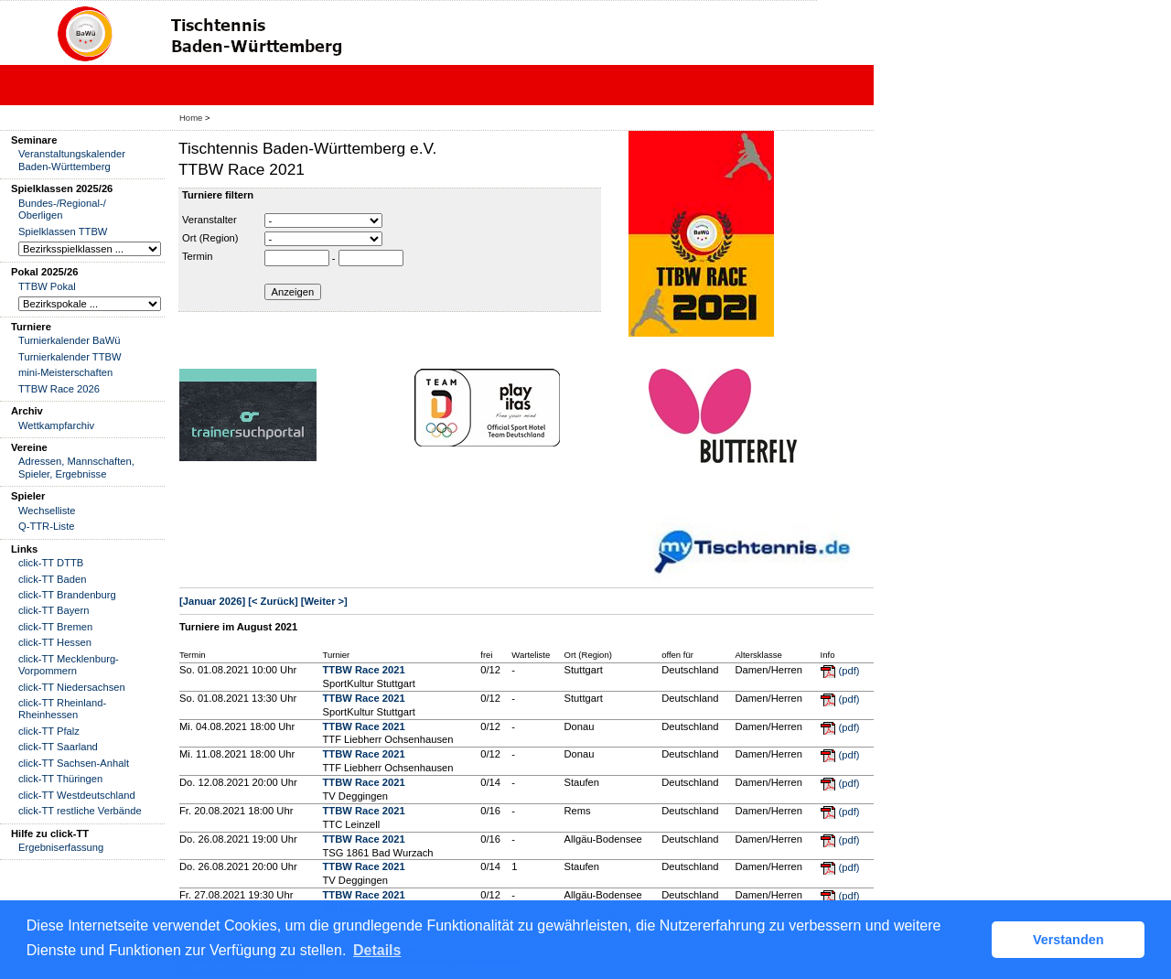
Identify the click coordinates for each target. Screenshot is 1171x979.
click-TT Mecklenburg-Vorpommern (68, 664)
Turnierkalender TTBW (70, 356)
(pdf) (849, 670)
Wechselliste (47, 510)
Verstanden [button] (1068, 939)
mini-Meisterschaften (65, 372)
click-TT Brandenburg (67, 594)
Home (190, 118)
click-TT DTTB (50, 562)
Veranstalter (209, 219)
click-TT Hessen (54, 642)
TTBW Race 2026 (59, 388)
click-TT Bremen (55, 626)
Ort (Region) (210, 237)
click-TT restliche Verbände (80, 810)
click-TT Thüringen (60, 778)
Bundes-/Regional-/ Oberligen (62, 209)
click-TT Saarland (58, 746)
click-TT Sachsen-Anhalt (73, 763)
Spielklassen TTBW (62, 231)
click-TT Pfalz (49, 731)
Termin (197, 256)
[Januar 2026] (212, 601)
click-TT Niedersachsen (71, 687)
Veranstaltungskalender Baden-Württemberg (71, 159)
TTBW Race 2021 (363, 669)
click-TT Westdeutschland (76, 795)
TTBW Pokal (47, 286)
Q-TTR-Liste (46, 526)
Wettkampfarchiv (56, 425)
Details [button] (377, 950)
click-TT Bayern (54, 610)
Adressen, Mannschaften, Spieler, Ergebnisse (76, 467)
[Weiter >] (324, 601)
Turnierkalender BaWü (69, 340)
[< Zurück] (272, 601)
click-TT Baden (52, 579)
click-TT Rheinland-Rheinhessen (62, 708)
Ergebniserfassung (60, 847)
